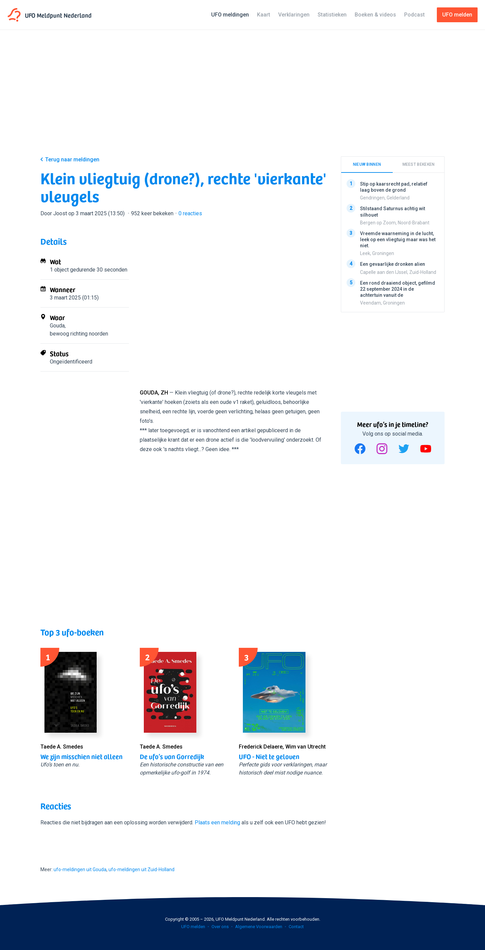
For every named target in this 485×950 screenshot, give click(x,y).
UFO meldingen (230, 14)
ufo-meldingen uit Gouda (80, 869)
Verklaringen (294, 14)
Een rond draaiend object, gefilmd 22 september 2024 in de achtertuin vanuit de (397, 288)
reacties (190, 213)
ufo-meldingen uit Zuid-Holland (141, 869)
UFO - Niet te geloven (269, 756)
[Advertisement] (242, 98)
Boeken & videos (375, 14)
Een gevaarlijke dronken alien (392, 264)
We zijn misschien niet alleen (81, 756)
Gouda (57, 325)
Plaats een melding (217, 822)
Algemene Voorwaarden (258, 926)
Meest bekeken (418, 164)
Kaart (263, 14)
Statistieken (332, 14)
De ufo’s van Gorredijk (172, 756)
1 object (59, 269)
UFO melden (193, 926)
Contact (296, 926)
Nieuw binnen (367, 164)
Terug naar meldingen (72, 159)
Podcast (414, 14)
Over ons (220, 926)
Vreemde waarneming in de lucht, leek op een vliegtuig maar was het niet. (397, 239)
